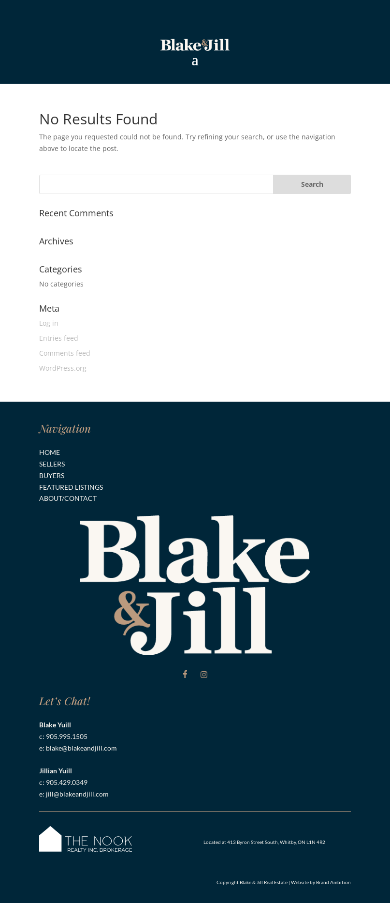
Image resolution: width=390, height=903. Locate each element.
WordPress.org (63, 368)
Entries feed (58, 338)
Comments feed (64, 353)
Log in (48, 323)
